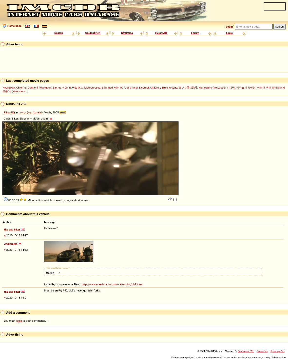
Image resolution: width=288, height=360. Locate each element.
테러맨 (118, 87)
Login (229, 26)
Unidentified (92, 33)
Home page (14, 26)
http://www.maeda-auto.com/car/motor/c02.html (112, 284)
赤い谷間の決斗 (188, 87)
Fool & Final (130, 87)
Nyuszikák (8, 87)
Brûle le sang (169, 87)
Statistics (127, 33)
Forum (195, 33)
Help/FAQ (161, 33)
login (19, 320)
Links (229, 33)
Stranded (107, 87)
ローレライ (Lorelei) (30, 112)
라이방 (231, 87)
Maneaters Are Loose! (212, 87)
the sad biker (12, 229)
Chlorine (21, 87)
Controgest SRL (246, 351)
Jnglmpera (10, 244)
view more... (20, 91)
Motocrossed (92, 87)
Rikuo (7, 112)
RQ (13, 112)
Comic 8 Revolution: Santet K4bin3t (49, 87)
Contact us (262, 351)
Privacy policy (277, 351)
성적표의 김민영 (246, 87)
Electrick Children (149, 87)
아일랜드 (77, 87)
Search (58, 33)
